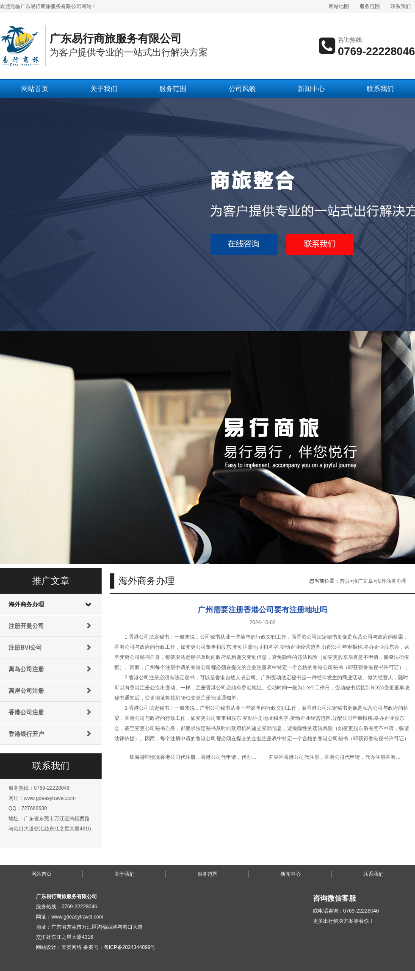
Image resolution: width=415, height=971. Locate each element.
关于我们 (103, 88)
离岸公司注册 (26, 690)
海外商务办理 (26, 604)
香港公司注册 (26, 712)
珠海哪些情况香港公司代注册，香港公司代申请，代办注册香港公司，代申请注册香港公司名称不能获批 (246, 757)
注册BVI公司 (25, 647)
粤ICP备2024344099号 (130, 947)
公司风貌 (242, 88)
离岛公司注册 (26, 669)
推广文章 (363, 581)
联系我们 (400, 6)
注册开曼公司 (26, 625)
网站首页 (34, 88)
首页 (345, 581)
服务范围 (370, 6)
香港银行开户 (26, 733)
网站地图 (339, 6)
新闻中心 (311, 88)
